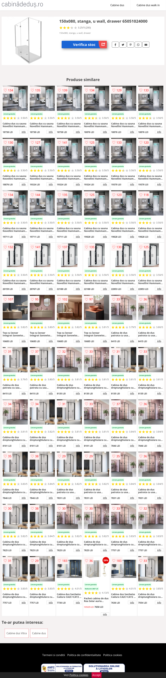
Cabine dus (117, 5)
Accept (96, 675)
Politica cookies (112, 655)
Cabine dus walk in (148, 5)
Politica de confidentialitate (84, 655)
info (24, 131)
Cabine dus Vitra (16, 633)
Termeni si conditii (53, 655)
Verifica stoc (90, 44)
